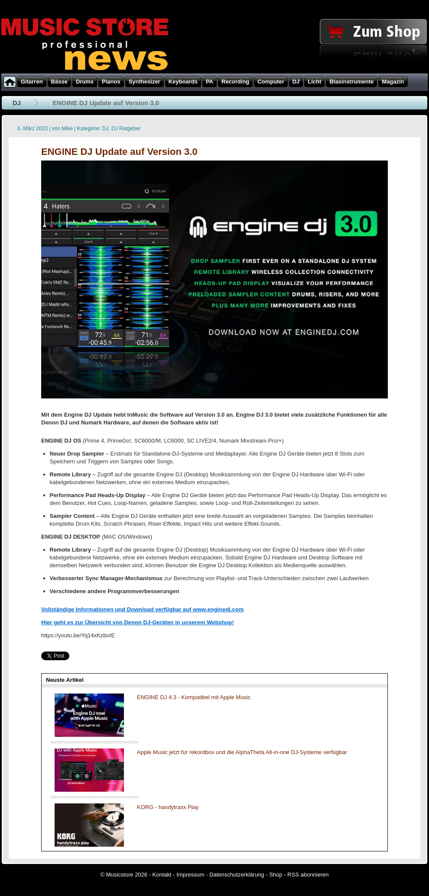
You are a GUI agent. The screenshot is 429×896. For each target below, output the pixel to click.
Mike (67, 128)
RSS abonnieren (307, 874)
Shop (275, 874)
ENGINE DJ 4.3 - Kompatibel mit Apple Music (193, 697)
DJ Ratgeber (125, 128)
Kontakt (162, 874)
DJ (17, 102)
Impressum (190, 874)
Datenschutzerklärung (236, 874)
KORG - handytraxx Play (167, 807)
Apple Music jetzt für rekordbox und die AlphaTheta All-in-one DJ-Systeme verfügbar (242, 752)
